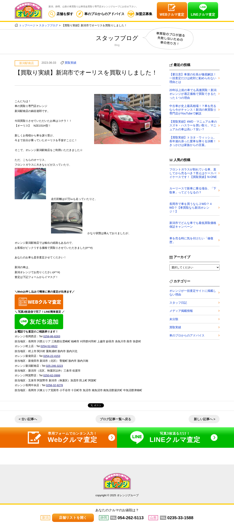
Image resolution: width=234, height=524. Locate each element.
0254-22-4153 (51, 356)
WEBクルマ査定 (172, 14)
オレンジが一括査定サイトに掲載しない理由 (192, 292)
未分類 (173, 319)
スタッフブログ (48, 25)
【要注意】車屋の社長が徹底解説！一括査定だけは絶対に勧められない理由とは (192, 78)
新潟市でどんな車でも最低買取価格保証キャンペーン (192, 224)
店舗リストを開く (73, 517)
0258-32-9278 (54, 385)
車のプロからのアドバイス (100, 14)
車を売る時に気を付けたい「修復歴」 (191, 240)
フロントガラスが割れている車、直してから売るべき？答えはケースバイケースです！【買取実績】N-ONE (193, 173)
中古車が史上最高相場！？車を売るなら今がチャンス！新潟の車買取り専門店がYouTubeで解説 (192, 109)
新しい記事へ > (204, 419)
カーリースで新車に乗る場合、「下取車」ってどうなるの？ (192, 190)
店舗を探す (61, 14)
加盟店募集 (140, 14)
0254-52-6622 (49, 346)
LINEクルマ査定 (203, 14)
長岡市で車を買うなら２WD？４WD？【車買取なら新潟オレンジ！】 (190, 207)
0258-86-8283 (51, 336)
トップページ (27, 25)
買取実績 (70, 62)
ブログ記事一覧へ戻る (115, 419)
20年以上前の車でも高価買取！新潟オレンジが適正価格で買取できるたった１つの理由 (193, 93)
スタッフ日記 (178, 302)
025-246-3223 (54, 365)
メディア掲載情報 (181, 310)
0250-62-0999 (51, 375)
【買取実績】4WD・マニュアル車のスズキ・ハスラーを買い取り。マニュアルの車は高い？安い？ (193, 125)
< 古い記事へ (28, 419)
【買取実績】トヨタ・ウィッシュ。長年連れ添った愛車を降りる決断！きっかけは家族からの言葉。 (192, 141)
